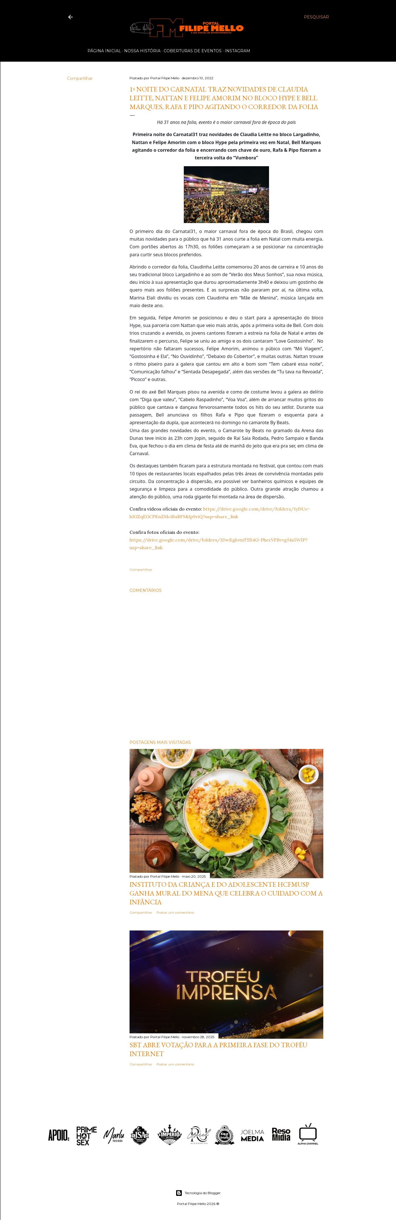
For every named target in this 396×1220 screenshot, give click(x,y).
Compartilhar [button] (80, 78)
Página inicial (104, 50)
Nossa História (142, 50)
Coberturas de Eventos (193, 50)
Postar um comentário (175, 912)
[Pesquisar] (316, 17)
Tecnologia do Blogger (198, 1193)
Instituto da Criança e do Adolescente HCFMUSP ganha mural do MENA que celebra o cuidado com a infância (226, 893)
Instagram (237, 50)
